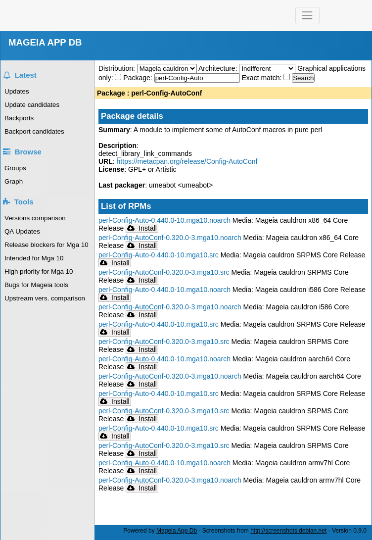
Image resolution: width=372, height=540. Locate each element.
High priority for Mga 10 (38, 271)
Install (142, 228)
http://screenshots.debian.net (288, 530)
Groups (15, 168)
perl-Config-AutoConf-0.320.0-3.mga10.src (164, 272)
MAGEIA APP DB (45, 42)
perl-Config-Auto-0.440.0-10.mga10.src (158, 255)
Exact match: (263, 78)
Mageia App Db (176, 530)
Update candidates (31, 104)
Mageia (85, 15)
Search (303, 78)
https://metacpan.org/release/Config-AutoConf (187, 161)
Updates (16, 91)
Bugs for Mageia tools (36, 285)
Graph (13, 181)
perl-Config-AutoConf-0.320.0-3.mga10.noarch (169, 238)
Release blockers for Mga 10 (46, 244)
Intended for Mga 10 (33, 258)
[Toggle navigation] (307, 15)
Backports (19, 118)
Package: (138, 78)
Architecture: (218, 68)
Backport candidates (34, 131)
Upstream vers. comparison (44, 298)
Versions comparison (35, 218)
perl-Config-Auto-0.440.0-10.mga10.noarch (164, 220)
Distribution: (117, 68)
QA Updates (22, 231)
